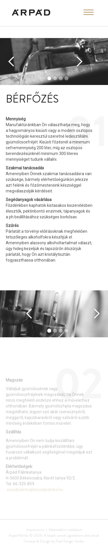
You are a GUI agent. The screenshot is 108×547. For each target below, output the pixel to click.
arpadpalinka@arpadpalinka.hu (35, 494)
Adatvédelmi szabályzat (65, 529)
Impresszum (35, 529)
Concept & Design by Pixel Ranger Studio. (54, 541)
